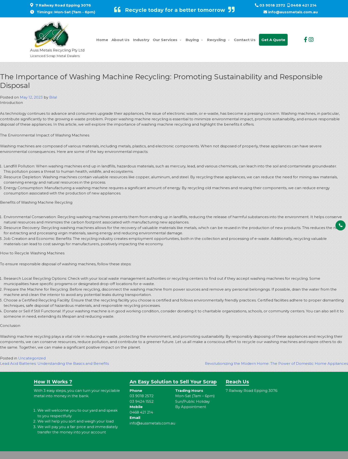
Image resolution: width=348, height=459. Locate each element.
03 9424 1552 (141, 401)
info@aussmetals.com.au (293, 12)
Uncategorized (32, 358)
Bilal (53, 97)
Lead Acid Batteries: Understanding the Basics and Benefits (54, 363)
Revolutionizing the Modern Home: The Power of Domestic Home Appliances (276, 363)
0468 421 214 (304, 5)
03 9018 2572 (272, 5)
